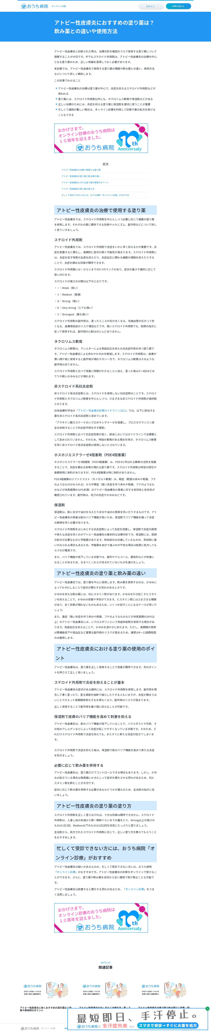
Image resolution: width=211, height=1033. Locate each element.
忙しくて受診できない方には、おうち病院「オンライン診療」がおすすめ (95, 195)
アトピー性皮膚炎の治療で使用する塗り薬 (81, 169)
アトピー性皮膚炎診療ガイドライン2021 (102, 410)
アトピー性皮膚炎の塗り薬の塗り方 (78, 188)
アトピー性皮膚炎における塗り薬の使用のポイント (85, 182)
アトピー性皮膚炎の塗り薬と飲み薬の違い (81, 176)
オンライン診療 (66, 872)
